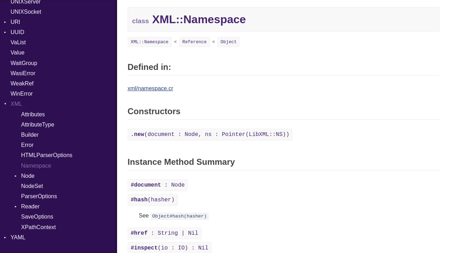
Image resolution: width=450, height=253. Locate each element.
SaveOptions (37, 217)
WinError (22, 94)
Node (27, 176)
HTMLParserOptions (46, 155)
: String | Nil (164, 233)
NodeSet (32, 186)
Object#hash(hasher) (179, 216)
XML (16, 104)
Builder (30, 135)
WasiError (23, 73)
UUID (17, 32)
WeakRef (22, 83)
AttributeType (37, 125)
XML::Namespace (150, 42)
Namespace (36, 166)
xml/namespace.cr (150, 88)
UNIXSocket (26, 12)
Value (18, 53)
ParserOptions (39, 196)
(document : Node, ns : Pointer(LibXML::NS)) (210, 134)
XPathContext (38, 227)
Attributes (33, 114)
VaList (18, 42)
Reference (194, 42)
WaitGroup (24, 63)
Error (27, 145)
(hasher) (153, 200)
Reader (30, 206)
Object (228, 42)
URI (15, 22)
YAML (18, 237)
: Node (158, 185)
